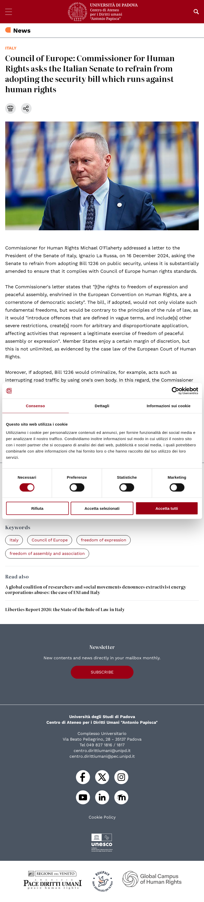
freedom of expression (103, 540)
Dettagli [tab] (102, 406)
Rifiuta (37, 508)
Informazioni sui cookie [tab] (169, 406)
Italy (11, 48)
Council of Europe (50, 540)
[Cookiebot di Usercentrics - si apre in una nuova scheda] (175, 391)
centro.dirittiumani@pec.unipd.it (102, 756)
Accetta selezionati (102, 508)
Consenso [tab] (35, 406)
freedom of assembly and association (47, 553)
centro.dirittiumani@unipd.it (102, 750)
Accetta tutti (167, 508)
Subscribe (102, 672)
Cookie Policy (102, 817)
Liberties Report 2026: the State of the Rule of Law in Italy (65, 609)
